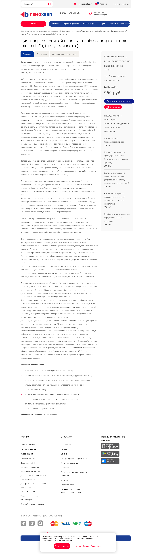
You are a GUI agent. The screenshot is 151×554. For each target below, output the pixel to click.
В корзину (114, 107)
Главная (24, 31)
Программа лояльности (119, 24)
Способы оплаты (28, 491)
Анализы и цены (28, 445)
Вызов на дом (89, 24)
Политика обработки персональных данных (30, 469)
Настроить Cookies (81, 546)
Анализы (33, 24)
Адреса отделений (71, 24)
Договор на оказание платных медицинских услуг (34, 477)
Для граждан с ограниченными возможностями (34, 485)
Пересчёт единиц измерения (33, 504)
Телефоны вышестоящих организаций (31, 498)
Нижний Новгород (120, 4)
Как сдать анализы (29, 449)
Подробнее (96, 546)
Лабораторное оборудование (73, 458)
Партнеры (65, 449)
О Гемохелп (54, 24)
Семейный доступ (28, 458)
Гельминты (104, 31)
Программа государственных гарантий (74, 474)
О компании (66, 445)
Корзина (103, 4)
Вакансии (91, 28)
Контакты (65, 480)
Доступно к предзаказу (119, 101)
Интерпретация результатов (64, 54)
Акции (102, 24)
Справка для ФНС (28, 463)
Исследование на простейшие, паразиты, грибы (80, 31)
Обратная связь (68, 485)
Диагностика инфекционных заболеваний (44, 31)
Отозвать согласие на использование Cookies (71, 491)
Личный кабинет (85, 4)
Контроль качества (69, 463)
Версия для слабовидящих (99, 13)
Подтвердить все (62, 546)
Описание (27, 54)
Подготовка (42, 54)
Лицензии (65, 468)
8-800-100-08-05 (69, 12)
